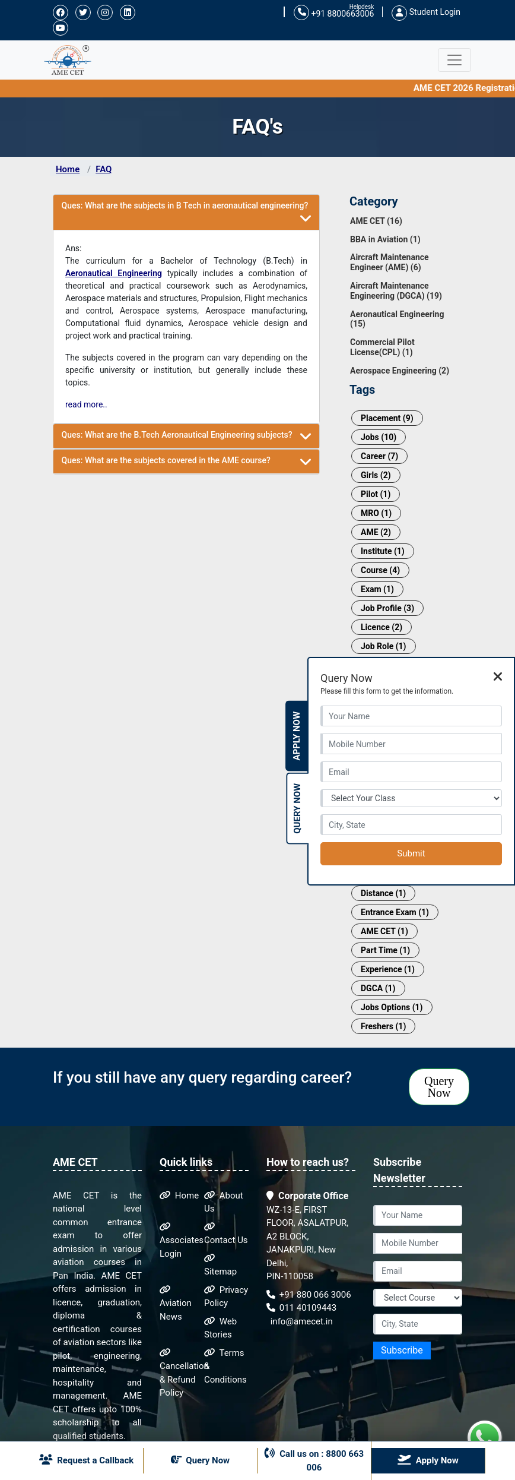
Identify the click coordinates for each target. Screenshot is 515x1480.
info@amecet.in (300, 1321)
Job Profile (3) (387, 608)
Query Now (439, 1086)
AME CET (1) (384, 931)
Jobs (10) (378, 437)
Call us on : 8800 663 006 (314, 1460)
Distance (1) (383, 893)
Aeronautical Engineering (113, 273)
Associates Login (182, 1240)
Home (68, 169)
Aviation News (176, 1303)
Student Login (426, 12)
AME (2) (376, 532)
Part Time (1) (385, 950)
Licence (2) (381, 627)
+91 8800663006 (334, 12)
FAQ (104, 169)
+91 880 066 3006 (308, 1294)
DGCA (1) (378, 988)
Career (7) (379, 456)
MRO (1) (376, 513)
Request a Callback (86, 1460)
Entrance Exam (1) (395, 912)
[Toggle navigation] (454, 60)
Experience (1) (388, 969)
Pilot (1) (375, 494)
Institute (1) (383, 551)
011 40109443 (301, 1307)
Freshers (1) (383, 1026)
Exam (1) (377, 589)
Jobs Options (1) (392, 1007)
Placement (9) (387, 418)
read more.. (86, 404)
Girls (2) (376, 475)
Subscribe (402, 1350)
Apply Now (296, 736)
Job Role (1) (383, 646)
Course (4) (380, 570)
